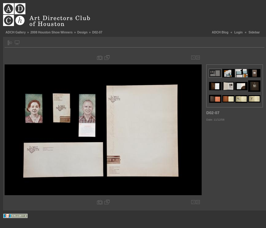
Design (82, 32)
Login (238, 32)
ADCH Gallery (16, 32)
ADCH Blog (220, 32)
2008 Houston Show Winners (51, 32)
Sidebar (254, 32)
